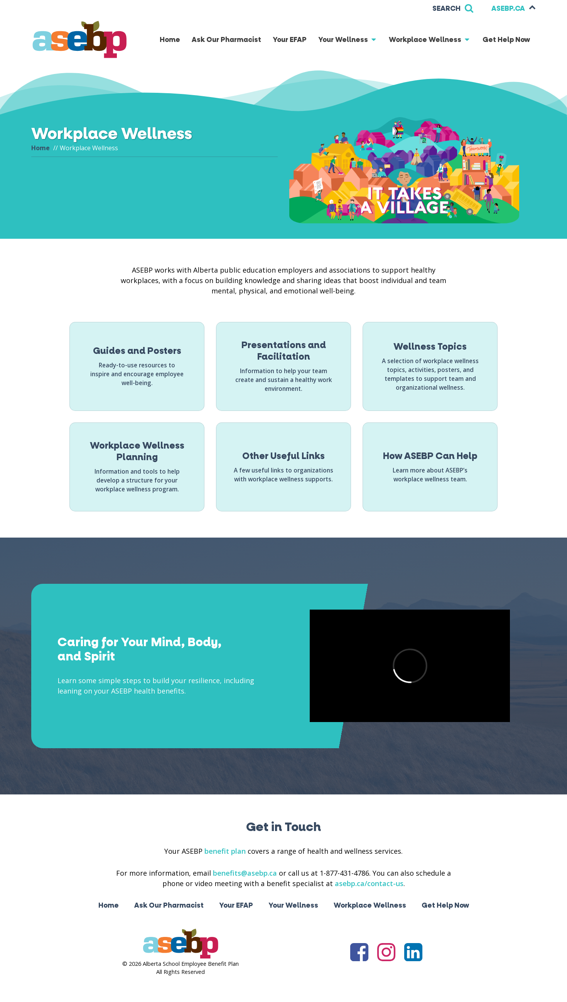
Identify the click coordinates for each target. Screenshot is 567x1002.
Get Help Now (506, 39)
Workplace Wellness (430, 39)
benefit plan (225, 851)
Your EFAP (290, 39)
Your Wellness (348, 39)
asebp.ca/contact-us (369, 883)
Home (170, 39)
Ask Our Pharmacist (226, 39)
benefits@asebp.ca (245, 873)
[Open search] (453, 8)
